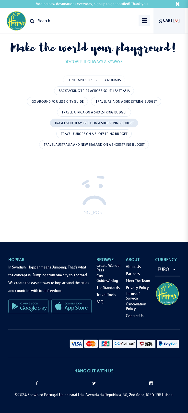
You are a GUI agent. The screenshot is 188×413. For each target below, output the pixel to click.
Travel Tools (106, 295)
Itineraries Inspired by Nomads (94, 80)
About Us (133, 267)
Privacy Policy (137, 288)
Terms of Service (133, 296)
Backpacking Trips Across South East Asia (94, 91)
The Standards (108, 288)
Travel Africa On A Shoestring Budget (94, 112)
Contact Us (134, 316)
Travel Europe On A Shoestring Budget (94, 134)
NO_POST (93, 213)
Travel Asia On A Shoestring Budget (126, 102)
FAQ (100, 302)
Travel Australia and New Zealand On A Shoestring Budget (94, 145)
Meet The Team (138, 281)
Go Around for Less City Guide (58, 102)
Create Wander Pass (108, 268)
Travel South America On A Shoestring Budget (94, 123)
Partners (133, 274)
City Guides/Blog (107, 278)
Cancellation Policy (136, 306)
